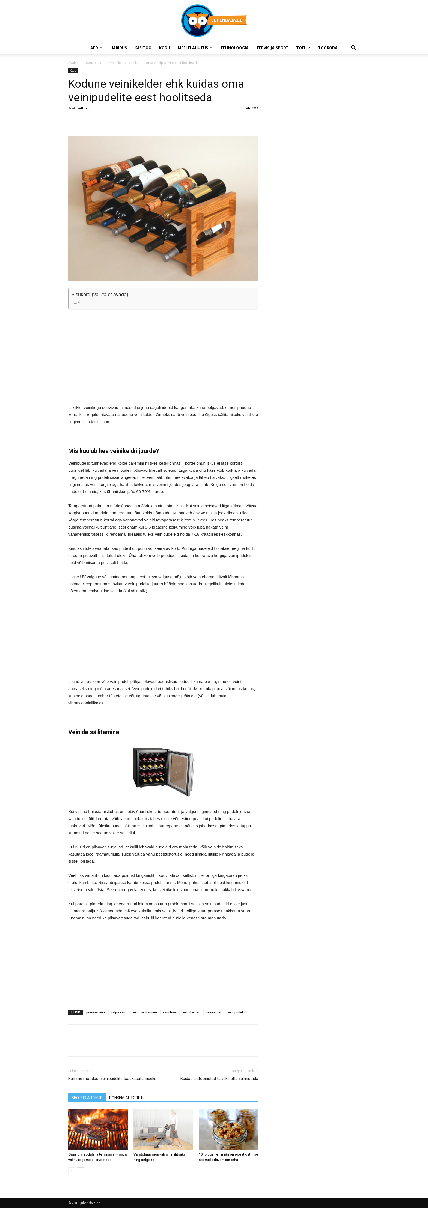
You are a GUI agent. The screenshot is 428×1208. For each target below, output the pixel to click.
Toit (303, 47)
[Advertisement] (163, 351)
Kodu (164, 47)
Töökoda (328, 47)
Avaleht (74, 62)
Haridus (118, 47)
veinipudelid (236, 1012)
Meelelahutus (195, 47)
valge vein (118, 1012)
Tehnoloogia (234, 47)
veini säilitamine (144, 1012)
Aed (96, 47)
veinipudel (213, 1012)
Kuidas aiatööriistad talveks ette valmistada (219, 1078)
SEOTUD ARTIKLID (87, 1098)
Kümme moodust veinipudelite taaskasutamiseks (112, 1078)
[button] (353, 48)
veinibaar (170, 1012)
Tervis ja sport (272, 47)
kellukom (84, 108)
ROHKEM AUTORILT (126, 1098)
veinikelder (191, 1012)
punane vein (95, 1012)
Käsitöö (143, 47)
